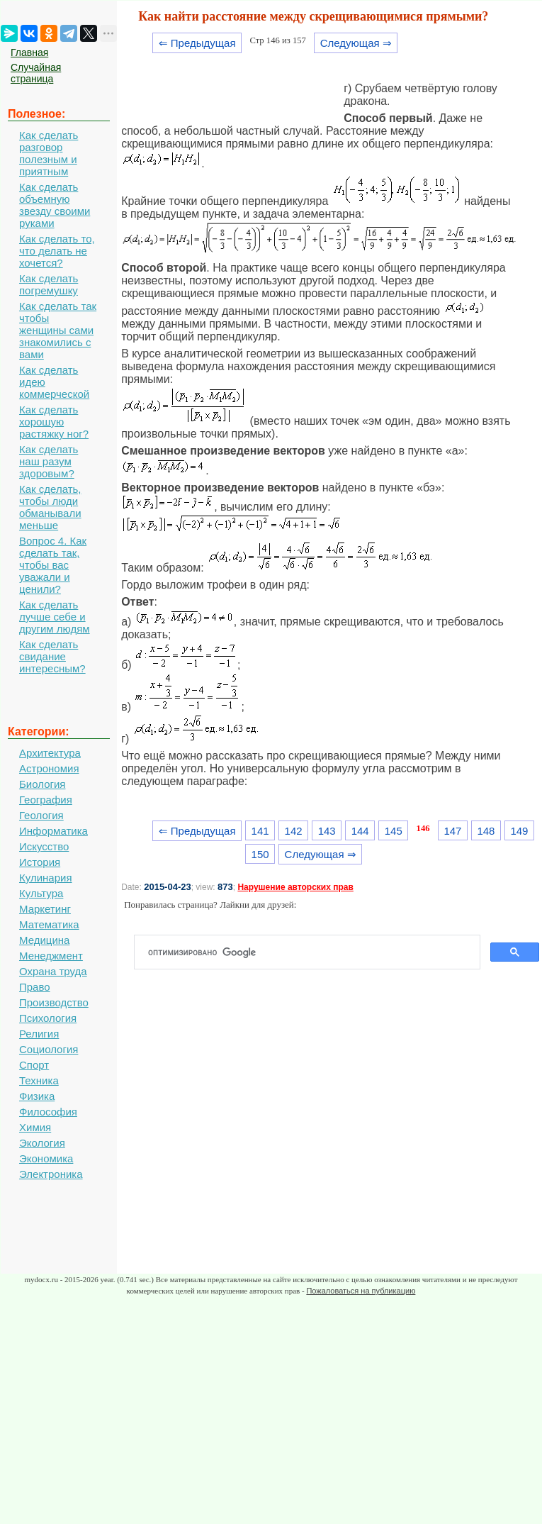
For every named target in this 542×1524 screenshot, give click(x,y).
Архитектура (50, 753)
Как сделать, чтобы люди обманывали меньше (50, 507)
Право (34, 987)
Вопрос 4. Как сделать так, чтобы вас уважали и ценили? (52, 565)
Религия (39, 1034)
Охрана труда (53, 971)
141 (260, 831)
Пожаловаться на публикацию (360, 1290)
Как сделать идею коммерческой (54, 382)
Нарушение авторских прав (295, 887)
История (39, 862)
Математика (49, 924)
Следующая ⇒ (356, 43)
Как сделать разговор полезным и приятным (48, 153)
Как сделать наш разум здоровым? (48, 461)
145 (393, 831)
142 (294, 831)
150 (260, 854)
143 (327, 831)
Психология (48, 1018)
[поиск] (313, 952)
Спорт (34, 1065)
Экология (42, 1143)
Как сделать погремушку (48, 284)
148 (486, 831)
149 (519, 831)
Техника (39, 1080)
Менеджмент (51, 956)
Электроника (51, 1174)
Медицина (44, 940)
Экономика (46, 1158)
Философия (48, 1112)
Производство (54, 1002)
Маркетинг (45, 909)
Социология (48, 1049)
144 (360, 831)
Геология (41, 815)
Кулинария (45, 878)
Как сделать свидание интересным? (52, 656)
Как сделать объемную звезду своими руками (54, 205)
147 (452, 831)
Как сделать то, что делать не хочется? (57, 251)
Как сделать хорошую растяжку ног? (54, 422)
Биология (42, 784)
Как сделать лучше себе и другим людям (54, 617)
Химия (35, 1127)
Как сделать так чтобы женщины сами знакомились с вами (57, 330)
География (45, 800)
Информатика (53, 831)
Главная (29, 52)
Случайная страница (36, 73)
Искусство (44, 846)
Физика (37, 1096)
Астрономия (49, 768)
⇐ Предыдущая (197, 43)
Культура (41, 893)
